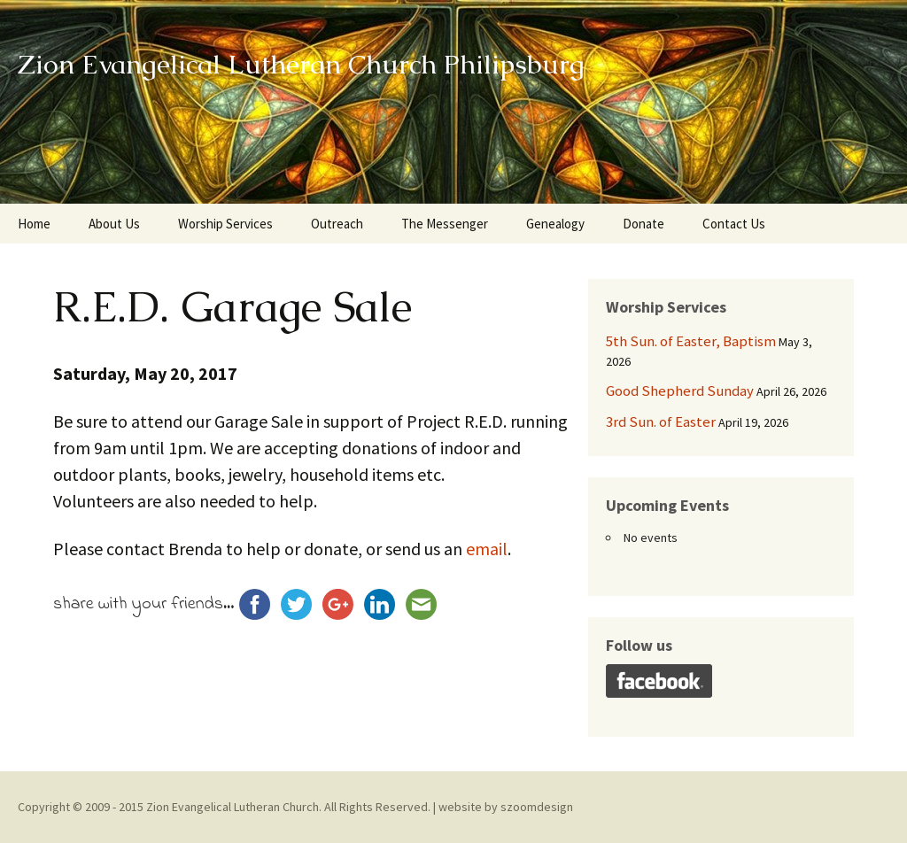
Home (34, 223)
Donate (643, 223)
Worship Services (225, 223)
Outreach (337, 223)
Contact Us (733, 223)
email (487, 549)
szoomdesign (536, 807)
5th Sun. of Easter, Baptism (691, 341)
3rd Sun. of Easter (661, 421)
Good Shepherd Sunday (680, 390)
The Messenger (444, 223)
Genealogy (555, 223)
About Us (114, 223)
